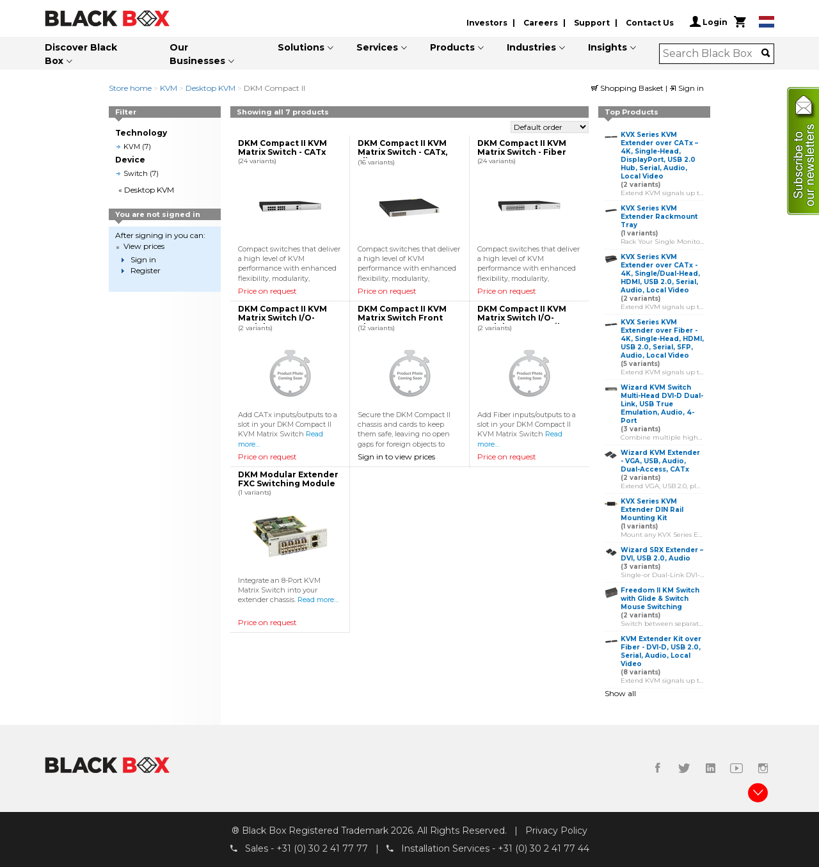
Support (592, 23)
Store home (130, 88)
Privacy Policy (556, 830)
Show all (620, 693)
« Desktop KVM (146, 190)
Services (377, 47)
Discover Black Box (81, 54)
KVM (168, 88)
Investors (486, 23)
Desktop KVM (210, 88)
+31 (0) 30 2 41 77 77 (322, 848)
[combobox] (712, 54)
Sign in (686, 88)
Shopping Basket (628, 88)
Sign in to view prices (396, 456)
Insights (607, 47)
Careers (540, 23)
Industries (531, 47)
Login (709, 21)
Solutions (301, 47)
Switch (135, 173)
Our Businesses (197, 54)
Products (452, 47)
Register (146, 270)
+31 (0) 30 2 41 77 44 (543, 848)
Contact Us (650, 23)
